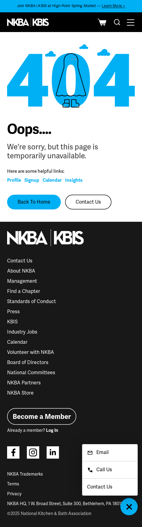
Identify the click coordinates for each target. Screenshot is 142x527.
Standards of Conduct (31, 301)
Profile (14, 180)
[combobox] (117, 22)
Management (22, 281)
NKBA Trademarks (25, 474)
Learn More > (113, 6)
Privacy (14, 494)
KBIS (12, 322)
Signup (31, 180)
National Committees (31, 373)
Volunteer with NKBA (30, 352)
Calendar (52, 180)
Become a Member (42, 416)
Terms (13, 484)
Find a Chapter (23, 291)
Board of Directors (27, 362)
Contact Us (88, 202)
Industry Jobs (22, 332)
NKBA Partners (24, 383)
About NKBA (21, 271)
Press (13, 312)
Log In (52, 430)
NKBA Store (20, 393)
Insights (74, 180)
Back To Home (34, 202)
